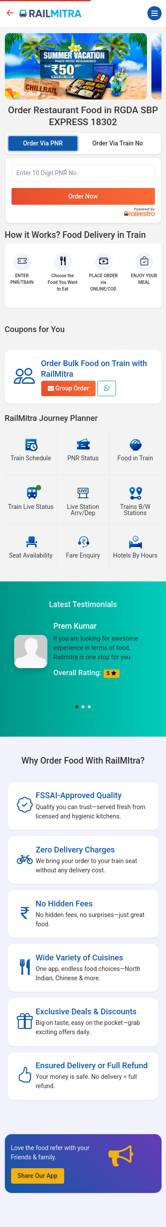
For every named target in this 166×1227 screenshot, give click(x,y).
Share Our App (38, 1175)
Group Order (68, 388)
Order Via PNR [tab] (43, 143)
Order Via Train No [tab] (117, 143)
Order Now (83, 196)
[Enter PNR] (83, 173)
